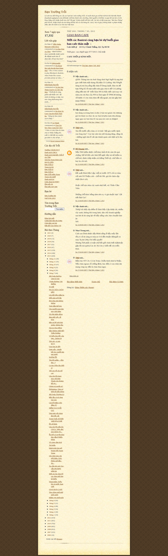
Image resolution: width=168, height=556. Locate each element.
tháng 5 (52, 503)
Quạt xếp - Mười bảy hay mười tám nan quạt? (56, 351)
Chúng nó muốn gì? (56, 386)
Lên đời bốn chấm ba (56, 295)
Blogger (59, 539)
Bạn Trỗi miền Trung (52, 174)
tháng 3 (52, 509)
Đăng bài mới (49, 218)
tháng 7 (52, 273)
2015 (49, 250)
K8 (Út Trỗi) (49, 162)
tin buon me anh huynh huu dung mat (54, 68)
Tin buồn (52, 445)
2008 (49, 529)
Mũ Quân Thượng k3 (56, 394)
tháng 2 (52, 512)
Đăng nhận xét (74, 276)
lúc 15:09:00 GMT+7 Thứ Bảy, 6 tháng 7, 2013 (89, 225)
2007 (49, 532)
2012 (49, 518)
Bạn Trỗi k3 (49, 172)
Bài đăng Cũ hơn (116, 281)
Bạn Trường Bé (50, 196)
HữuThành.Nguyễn (52, 85)
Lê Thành (55, 123)
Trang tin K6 (49, 167)
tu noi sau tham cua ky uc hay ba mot (54, 89)
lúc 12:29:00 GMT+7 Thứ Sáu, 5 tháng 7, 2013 (89, 122)
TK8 (77, 128)
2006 (49, 535)
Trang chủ (96, 281)
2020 (49, 236)
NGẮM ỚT (53, 357)
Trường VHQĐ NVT (52, 150)
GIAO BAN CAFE (55, 489)
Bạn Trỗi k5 (49, 169)
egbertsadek (56, 63)
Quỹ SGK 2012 (50, 198)
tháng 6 (52, 500)
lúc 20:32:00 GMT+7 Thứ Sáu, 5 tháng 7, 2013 (89, 143)
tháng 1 (52, 515)
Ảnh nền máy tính (51, 187)
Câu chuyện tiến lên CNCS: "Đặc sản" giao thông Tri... (56, 429)
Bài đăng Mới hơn (74, 281)
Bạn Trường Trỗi (55, 12)
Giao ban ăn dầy (55, 347)
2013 (49, 256)
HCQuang (79, 149)
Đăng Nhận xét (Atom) (84, 287)
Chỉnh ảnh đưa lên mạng (53, 221)
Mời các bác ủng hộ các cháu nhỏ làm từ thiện (56, 476)
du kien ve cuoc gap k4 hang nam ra (54, 113)
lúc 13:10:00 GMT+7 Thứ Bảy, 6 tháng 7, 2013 (89, 164)
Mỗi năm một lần (55, 298)
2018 (49, 242)
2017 (49, 244)
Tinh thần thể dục (55, 306)
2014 (49, 253)
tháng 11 (52, 262)
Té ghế (51, 287)
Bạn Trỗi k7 (49, 165)
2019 (49, 239)
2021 (49, 233)
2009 (49, 526)
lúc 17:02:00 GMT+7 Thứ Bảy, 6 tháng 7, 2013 (89, 252)
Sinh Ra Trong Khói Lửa (53, 160)
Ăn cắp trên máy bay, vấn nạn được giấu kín (56, 468)
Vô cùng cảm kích (55, 442)
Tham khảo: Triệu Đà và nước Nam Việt (56, 484)
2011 (49, 521)
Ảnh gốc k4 (49, 184)
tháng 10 (52, 265)
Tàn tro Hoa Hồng (55, 328)
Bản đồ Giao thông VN (53, 226)
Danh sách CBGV (51, 152)
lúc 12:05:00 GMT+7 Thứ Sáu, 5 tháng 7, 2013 (89, 104)
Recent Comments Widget (57, 141)
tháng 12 (52, 259)
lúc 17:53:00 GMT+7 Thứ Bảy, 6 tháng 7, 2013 (89, 270)
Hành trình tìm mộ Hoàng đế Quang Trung (56, 450)
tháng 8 (52, 270)
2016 (49, 247)
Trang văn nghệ (50, 177)
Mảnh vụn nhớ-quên (56, 498)
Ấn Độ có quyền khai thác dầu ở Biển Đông (56, 437)
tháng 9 (52, 267)
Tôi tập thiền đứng (55, 314)
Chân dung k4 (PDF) (52, 182)
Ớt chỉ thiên (53, 424)
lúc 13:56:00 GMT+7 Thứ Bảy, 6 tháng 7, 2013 (89, 201)
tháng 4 (52, 506)
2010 (49, 524)
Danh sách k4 (49, 179)
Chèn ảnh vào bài (51, 223)
